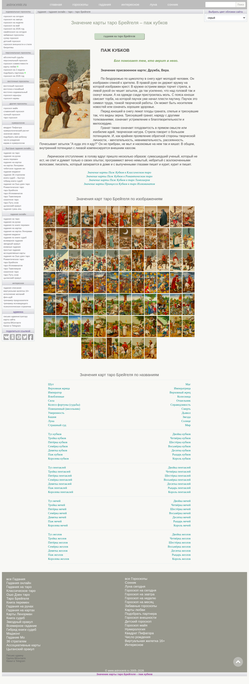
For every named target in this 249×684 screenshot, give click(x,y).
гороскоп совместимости (16, 63)
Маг (188, 384)
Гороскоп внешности (140, 617)
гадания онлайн (18, 214)
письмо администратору (16, 316)
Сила (51, 400)
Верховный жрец (180, 392)
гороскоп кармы (11, 98)
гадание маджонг (12, 171)
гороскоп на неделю (13, 22)
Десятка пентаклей (179, 483)
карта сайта (9, 319)
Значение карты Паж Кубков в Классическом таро (119, 172)
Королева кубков (58, 458)
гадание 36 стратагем (14, 175)
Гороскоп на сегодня (140, 590)
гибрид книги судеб (13, 181)
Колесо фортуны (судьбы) (64, 404)
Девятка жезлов (58, 550)
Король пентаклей (179, 492)
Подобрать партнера (141, 614)
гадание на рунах (12, 156)
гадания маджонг (12, 234)
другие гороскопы (18, 103)
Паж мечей (55, 521)
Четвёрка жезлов (180, 538)
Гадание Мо (15, 637)
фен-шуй (8, 297)
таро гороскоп (10, 117)
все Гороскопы (136, 579)
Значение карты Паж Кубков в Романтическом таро (119, 176)
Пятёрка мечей (57, 509)
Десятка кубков (181, 450)
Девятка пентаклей (59, 483)
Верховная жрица (59, 388)
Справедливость (180, 404)
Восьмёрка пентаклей (177, 479)
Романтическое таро (14, 187)
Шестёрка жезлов (180, 542)
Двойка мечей (182, 500)
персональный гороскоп (15, 60)
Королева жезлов (58, 558)
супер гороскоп (11, 38)
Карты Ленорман (19, 614)
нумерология (18, 123)
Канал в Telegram (12, 326)
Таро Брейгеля (17, 598)
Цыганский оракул (20, 649)
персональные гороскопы (18, 53)
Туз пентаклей (57, 467)
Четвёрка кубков (180, 438)
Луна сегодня (135, 586)
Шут (51, 384)
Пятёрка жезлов (58, 542)
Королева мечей (58, 525)
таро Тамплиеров (12, 196)
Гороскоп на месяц (139, 602)
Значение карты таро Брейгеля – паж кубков (124, 674)
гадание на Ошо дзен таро (17, 184)
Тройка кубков (57, 438)
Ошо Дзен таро (18, 595)
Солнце (186, 421)
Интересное (134, 645)
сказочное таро (11, 199)
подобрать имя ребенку (15, 137)
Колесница (183, 396)
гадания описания (12, 288)
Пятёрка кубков (57, 442)
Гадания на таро (19, 587)
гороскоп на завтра (13, 19)
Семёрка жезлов (58, 546)
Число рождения (137, 637)
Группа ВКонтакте (16, 658)
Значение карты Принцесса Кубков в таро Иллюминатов (119, 183)
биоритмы (8, 47)
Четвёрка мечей (181, 505)
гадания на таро (11, 219)
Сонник (130, 582)
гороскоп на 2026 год (14, 29)
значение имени (11, 134)
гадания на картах (13, 228)
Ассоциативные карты (23, 645)
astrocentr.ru (16, 4)
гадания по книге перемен (16, 225)
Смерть (186, 408)
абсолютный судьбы (14, 57)
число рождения (12, 140)
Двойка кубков (182, 434)
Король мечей (182, 525)
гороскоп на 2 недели (14, 70)
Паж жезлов (55, 554)
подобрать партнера (15, 73)
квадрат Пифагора (13, 127)
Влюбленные (56, 396)
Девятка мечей (57, 517)
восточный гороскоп (13, 86)
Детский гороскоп (138, 621)
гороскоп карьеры (12, 95)
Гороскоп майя (136, 625)
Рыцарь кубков (181, 454)
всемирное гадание (13, 240)
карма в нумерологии (14, 143)
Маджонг (13, 633)
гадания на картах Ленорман (18, 231)
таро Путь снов (11, 203)
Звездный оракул (19, 622)
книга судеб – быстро (14, 178)
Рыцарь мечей (182, 521)
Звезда (187, 416)
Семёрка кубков (58, 446)
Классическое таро (21, 591)
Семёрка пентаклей (60, 479)
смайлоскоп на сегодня (15, 32)
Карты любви (135, 610)
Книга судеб (15, 618)
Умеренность (56, 412)
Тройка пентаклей (59, 471)
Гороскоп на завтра (139, 594)
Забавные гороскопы (141, 606)
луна (153, 4)
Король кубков (182, 458)
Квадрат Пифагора (139, 633)
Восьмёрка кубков (179, 446)
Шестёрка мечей (180, 509)
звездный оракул (12, 244)
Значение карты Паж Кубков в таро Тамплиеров (119, 180)
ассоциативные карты (14, 253)
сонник (172, 4)
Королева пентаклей (60, 492)
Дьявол (186, 412)
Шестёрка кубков (180, 442)
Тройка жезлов (57, 538)
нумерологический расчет (16, 130)
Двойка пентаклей (179, 467)
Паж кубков (55, 454)
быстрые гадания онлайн (18, 148)
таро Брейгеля (11, 190)
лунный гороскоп (12, 114)
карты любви (11, 67)
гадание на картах (13, 162)
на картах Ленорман (14, 165)
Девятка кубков (57, 450)
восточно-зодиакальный (15, 92)
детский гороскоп (12, 41)
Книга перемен (17, 602)
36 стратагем (16, 641)
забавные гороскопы (14, 35)
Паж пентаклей (57, 487)
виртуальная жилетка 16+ (16, 291)
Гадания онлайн (18, 583)
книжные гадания (12, 247)
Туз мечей (54, 500)
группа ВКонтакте (12, 322)
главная (56, 4)
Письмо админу (14, 655)
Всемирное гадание (21, 626)
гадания (105, 4)
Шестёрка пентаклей (178, 475)
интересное (130, 4)
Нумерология (135, 629)
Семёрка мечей (57, 513)
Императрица (182, 388)
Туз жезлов (55, 534)
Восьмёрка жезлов (179, 546)
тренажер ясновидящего (16, 303)
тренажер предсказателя (16, 300)
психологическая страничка (17, 306)
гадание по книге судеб (15, 237)
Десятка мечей (182, 517)
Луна (51, 421)
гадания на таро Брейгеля (119, 36)
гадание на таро (11, 153)
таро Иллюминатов (13, 193)
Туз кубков (54, 434)
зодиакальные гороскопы (18, 11)
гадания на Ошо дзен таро (17, 256)
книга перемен (11, 159)
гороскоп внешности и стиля (18, 44)
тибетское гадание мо (14, 168)
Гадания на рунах (19, 606)
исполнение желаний (14, 294)
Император (55, 392)
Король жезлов (181, 558)
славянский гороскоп (14, 111)
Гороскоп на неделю (140, 598)
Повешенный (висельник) (64, 408)
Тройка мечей (56, 505)
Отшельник (183, 400)
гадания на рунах (12, 222)
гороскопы (80, 4)
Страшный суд (57, 425)
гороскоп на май (12, 25)
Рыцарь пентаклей (179, 487)
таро (70, 11)
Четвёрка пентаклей (178, 471)
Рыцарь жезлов (181, 554)
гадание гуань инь (12, 209)
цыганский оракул (12, 206)
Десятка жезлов (181, 550)
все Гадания (15, 579)
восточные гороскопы (18, 81)
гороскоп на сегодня (14, 16)
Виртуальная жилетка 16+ (145, 641)
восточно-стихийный (14, 89)
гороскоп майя (11, 108)
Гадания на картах (20, 610)
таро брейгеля (82, 11)
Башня (52, 416)
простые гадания (12, 250)
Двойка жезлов (181, 534)
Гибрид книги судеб (21, 630)
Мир (188, 425)
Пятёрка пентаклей (60, 475)
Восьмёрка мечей (180, 513)
